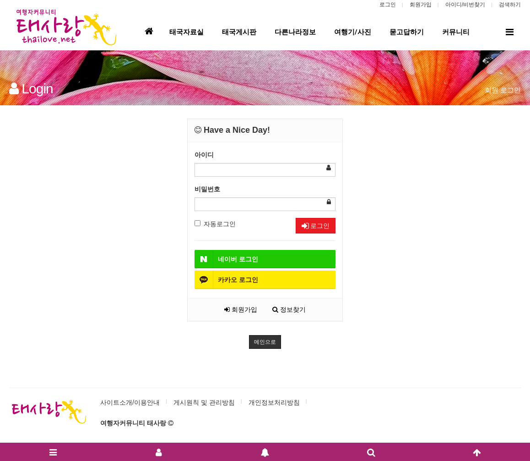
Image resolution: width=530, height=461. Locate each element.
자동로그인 (215, 224)
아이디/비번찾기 (465, 4)
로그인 (387, 4)
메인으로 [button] (265, 342)
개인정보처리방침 (274, 402)
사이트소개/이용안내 (130, 402)
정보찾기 (289, 309)
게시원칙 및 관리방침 (204, 402)
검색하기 (510, 4)
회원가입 (421, 4)
